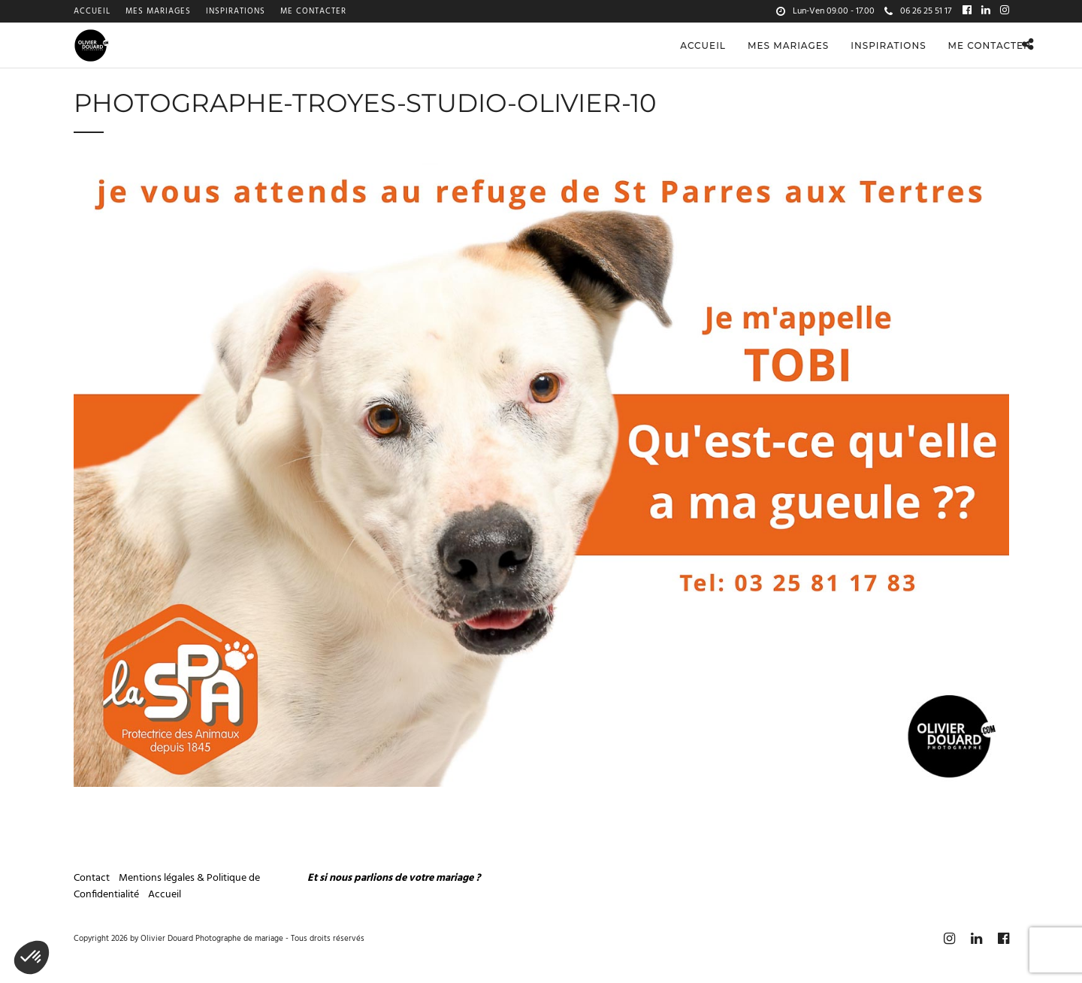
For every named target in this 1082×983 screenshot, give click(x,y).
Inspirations (235, 11)
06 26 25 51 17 (917, 11)
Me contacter (313, 11)
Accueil (92, 11)
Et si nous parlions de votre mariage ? (393, 878)
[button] (32, 957)
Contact (92, 878)
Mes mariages (158, 11)
